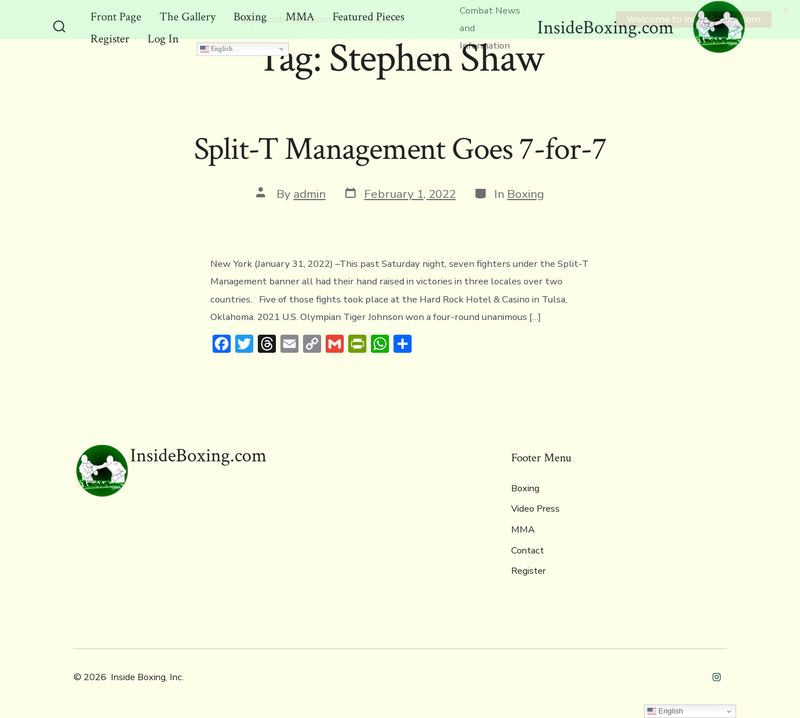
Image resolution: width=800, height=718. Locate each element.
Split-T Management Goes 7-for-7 (400, 147)
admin (309, 192)
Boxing (525, 192)
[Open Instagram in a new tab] (717, 675)
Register (528, 570)
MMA (523, 528)
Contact (527, 549)
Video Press (535, 507)
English (216, 47)
